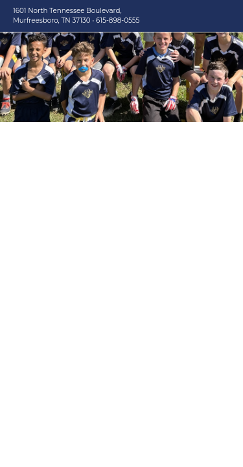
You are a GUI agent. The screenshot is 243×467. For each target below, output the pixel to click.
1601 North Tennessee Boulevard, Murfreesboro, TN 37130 (67, 15)
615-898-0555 (117, 20)
